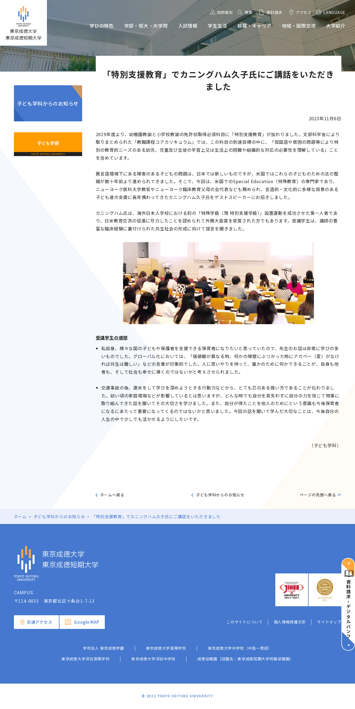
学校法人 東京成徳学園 (103, 648)
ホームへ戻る (112, 494)
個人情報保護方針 (290, 622)
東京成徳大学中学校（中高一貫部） (240, 648)
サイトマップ (329, 622)
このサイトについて (244, 622)
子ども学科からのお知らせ (48, 103)
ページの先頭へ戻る (318, 494)
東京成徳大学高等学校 (166, 648)
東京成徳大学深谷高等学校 (85, 658)
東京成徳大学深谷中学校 (153, 658)
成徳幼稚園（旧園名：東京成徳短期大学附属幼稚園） (245, 658)
